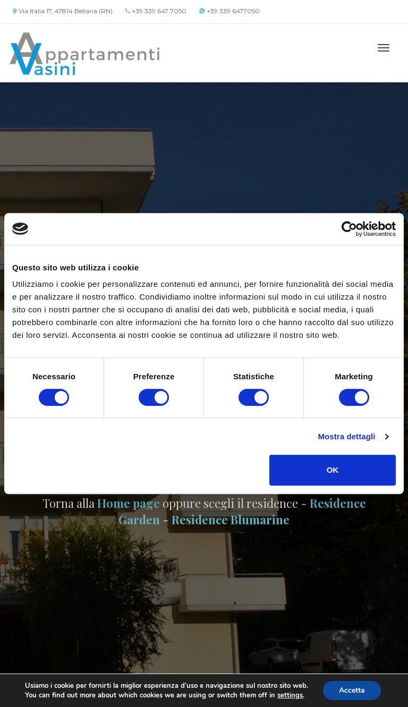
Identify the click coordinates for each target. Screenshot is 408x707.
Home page (128, 503)
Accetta (352, 690)
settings (290, 695)
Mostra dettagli (346, 436)
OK (333, 469)
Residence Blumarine (231, 519)
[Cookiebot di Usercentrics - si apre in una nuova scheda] (349, 229)
